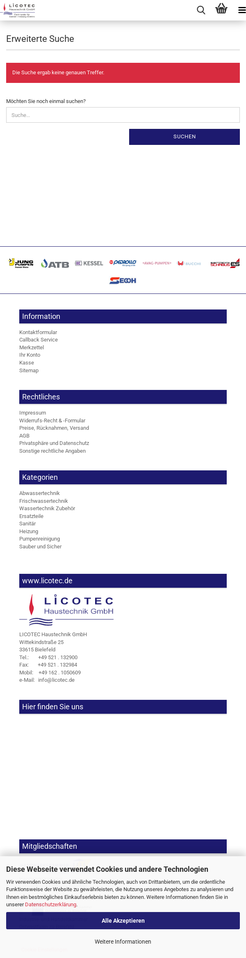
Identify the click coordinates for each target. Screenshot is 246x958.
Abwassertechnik (39, 493)
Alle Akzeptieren (123, 920)
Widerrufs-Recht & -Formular (52, 420)
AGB (24, 436)
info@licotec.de (47, 680)
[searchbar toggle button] (201, 10)
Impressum (32, 413)
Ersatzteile (31, 516)
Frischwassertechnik (43, 501)
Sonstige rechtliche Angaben (52, 451)
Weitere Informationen (123, 941)
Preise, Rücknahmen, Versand (54, 428)
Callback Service (38, 340)
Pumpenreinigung (39, 539)
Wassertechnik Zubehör (47, 508)
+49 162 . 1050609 (50, 672)
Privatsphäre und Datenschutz (54, 443)
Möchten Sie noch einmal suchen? (46, 101)
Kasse (26, 363)
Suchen (184, 136)
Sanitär (27, 523)
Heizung (28, 531)
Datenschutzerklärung (50, 904)
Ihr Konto (29, 355)
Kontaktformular (38, 332)
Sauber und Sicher (40, 546)
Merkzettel (31, 347)
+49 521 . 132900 (48, 657)
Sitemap (29, 370)
